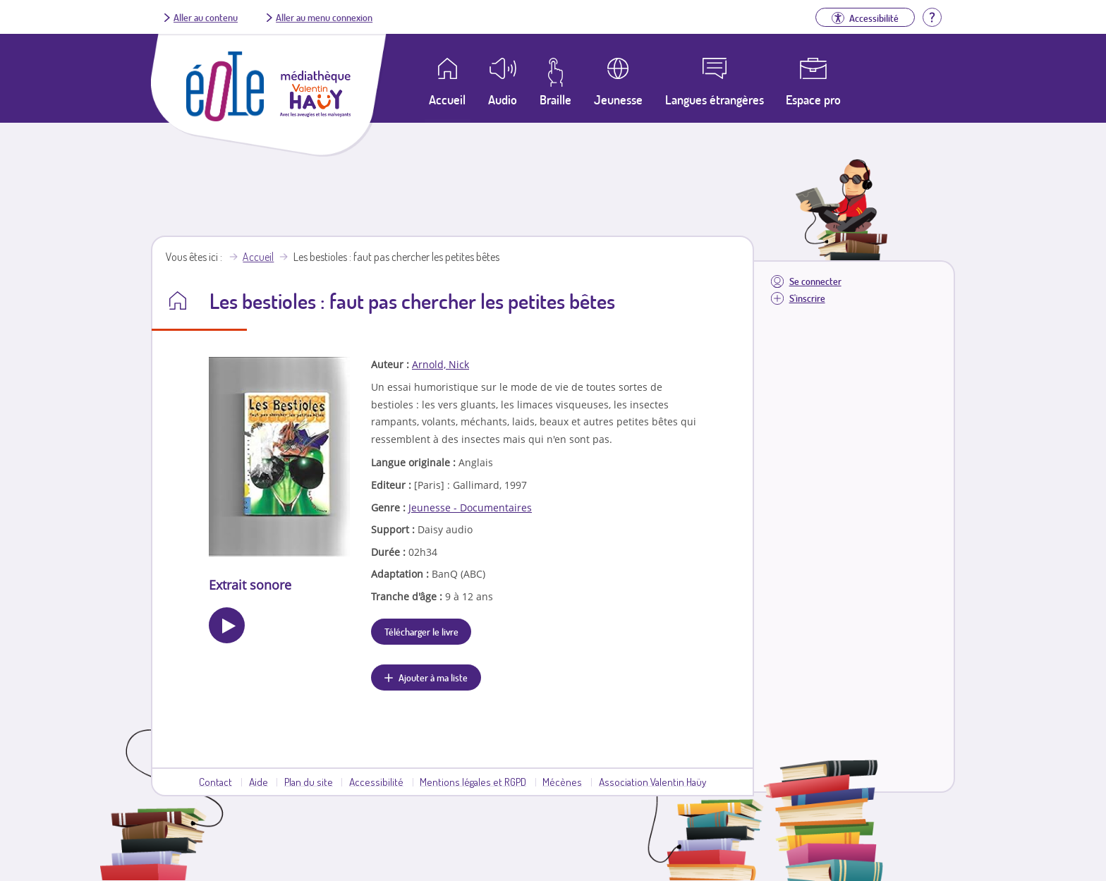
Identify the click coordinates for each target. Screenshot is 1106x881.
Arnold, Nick (440, 364)
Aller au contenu (206, 17)
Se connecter (815, 281)
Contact (215, 781)
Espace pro (813, 99)
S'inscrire (807, 298)
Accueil (258, 257)
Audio (502, 99)
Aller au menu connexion (324, 17)
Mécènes (562, 781)
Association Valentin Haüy (652, 781)
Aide (258, 781)
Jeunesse (618, 99)
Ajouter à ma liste (433, 677)
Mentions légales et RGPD (473, 781)
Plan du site (308, 781)
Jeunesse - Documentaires (470, 507)
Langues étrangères (714, 99)
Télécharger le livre (421, 631)
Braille (555, 99)
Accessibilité (376, 781)
